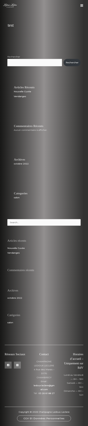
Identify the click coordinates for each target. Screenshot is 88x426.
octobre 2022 (21, 163)
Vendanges (20, 96)
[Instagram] (17, 365)
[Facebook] (8, 365)
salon (17, 197)
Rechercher (13, 56)
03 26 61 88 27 (46, 393)
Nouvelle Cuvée (22, 91)
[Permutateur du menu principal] (82, 5)
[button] (44, 418)
